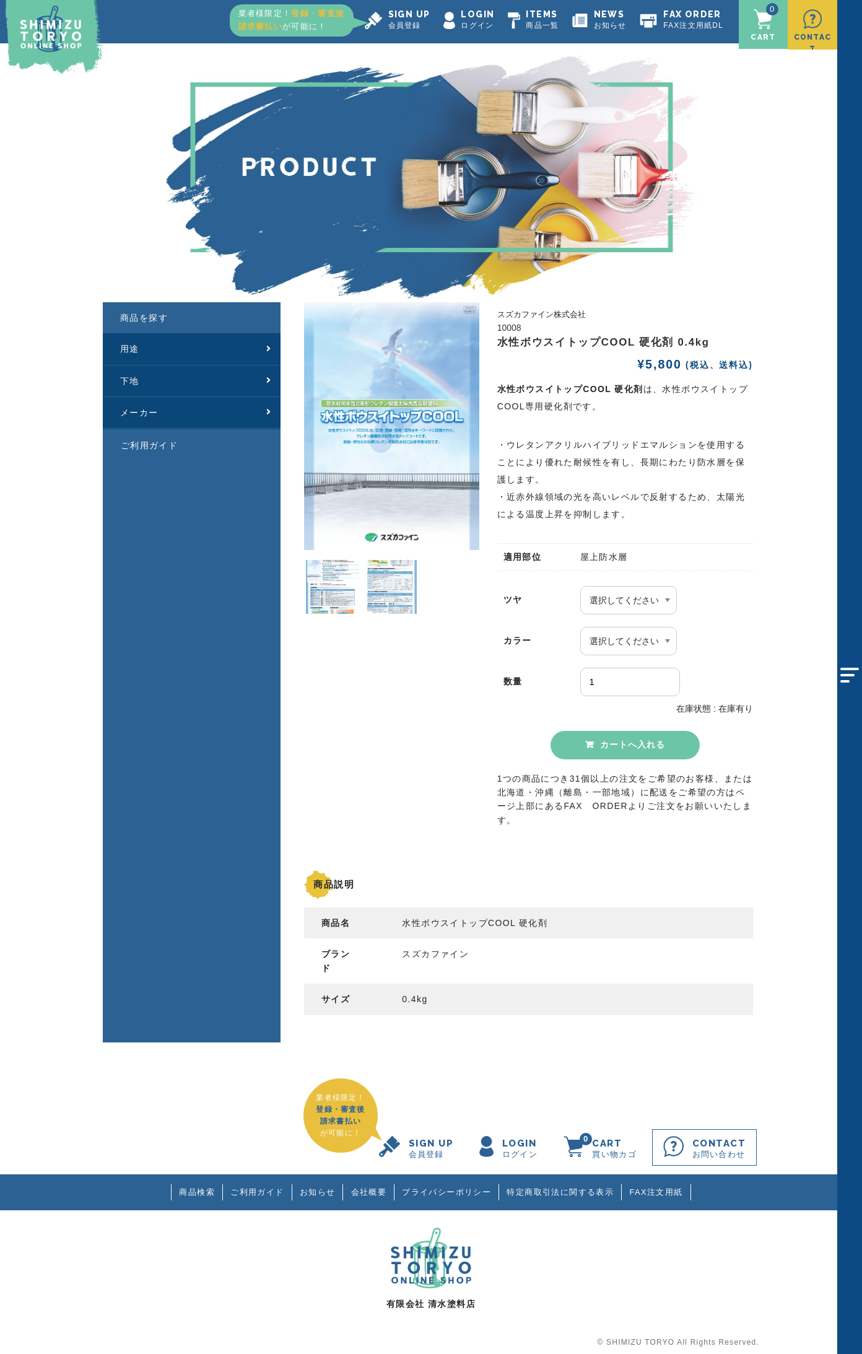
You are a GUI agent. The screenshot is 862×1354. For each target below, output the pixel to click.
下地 (196, 377)
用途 (196, 344)
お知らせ (316, 1188)
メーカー (196, 408)
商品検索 (194, 1188)
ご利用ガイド (149, 441)
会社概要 (368, 1188)
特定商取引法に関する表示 (562, 1188)
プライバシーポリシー (447, 1188)
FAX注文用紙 (659, 1188)
